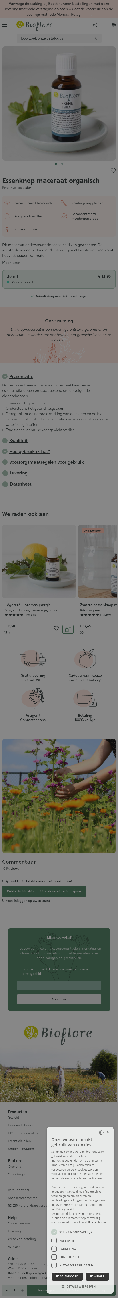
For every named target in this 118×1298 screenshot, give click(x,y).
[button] (80, 1286)
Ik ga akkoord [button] (67, 1276)
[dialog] (80, 1210)
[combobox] (101, 1132)
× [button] (107, 1132)
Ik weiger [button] (97, 1276)
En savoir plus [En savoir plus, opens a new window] (97, 1222)
